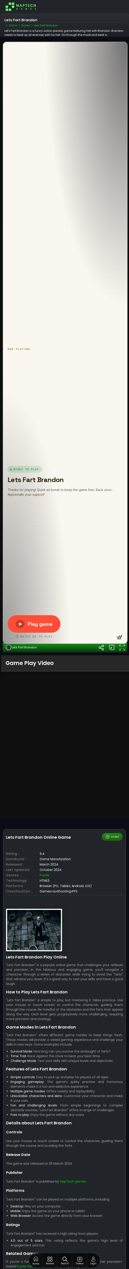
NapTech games (73, 1213)
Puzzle (44, 907)
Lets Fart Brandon (21, 679)
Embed (112, 869)
